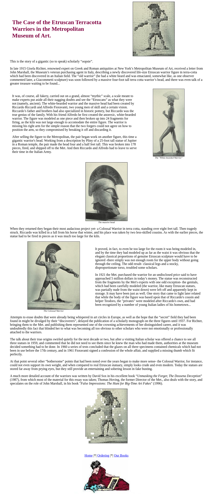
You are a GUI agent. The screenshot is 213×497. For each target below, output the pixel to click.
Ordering (103, 455)
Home (88, 455)
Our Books (121, 455)
